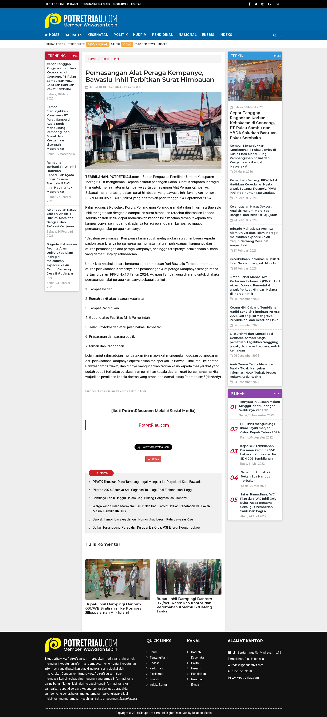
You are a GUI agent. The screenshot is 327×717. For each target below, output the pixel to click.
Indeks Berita (158, 684)
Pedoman (156, 668)
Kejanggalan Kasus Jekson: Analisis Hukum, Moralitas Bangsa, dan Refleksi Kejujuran (61, 218)
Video (127, 44)
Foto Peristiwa (145, 44)
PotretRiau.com (154, 425)
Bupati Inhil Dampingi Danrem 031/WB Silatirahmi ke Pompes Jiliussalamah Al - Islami (113, 608)
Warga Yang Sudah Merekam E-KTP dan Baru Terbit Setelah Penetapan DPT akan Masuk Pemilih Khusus (151, 508)
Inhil (116, 58)
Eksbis (208, 35)
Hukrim (140, 35)
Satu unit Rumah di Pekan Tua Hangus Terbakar (255, 476)
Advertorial (98, 44)
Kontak (136, 4)
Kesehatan (98, 35)
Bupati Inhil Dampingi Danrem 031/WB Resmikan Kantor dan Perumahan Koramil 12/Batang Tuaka (184, 605)
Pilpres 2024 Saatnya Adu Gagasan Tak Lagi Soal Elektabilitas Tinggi (142, 490)
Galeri (115, 44)
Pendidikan (163, 35)
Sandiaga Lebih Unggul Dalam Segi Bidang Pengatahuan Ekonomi (140, 498)
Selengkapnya (128, 698)
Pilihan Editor (55, 44)
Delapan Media (202, 712)
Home (52, 35)
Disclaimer (120, 4)
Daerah (196, 652)
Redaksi (72, 4)
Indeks (226, 35)
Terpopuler (76, 44)
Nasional (188, 35)
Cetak (153, 459)
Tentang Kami (55, 4)
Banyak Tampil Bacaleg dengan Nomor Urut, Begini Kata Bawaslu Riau (143, 519)
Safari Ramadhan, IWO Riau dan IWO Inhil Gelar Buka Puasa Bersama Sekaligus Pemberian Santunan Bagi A (259, 503)
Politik (121, 35)
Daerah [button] (72, 35)
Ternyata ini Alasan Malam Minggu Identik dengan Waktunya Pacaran (259, 406)
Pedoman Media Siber (95, 4)
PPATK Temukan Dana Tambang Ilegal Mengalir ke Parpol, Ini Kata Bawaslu (147, 482)
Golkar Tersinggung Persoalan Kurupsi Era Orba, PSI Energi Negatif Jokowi (147, 527)
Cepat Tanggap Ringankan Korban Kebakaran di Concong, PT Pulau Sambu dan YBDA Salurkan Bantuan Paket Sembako (61, 76)
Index (74, 55)
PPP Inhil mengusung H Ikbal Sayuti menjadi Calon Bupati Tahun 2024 (260, 428)
